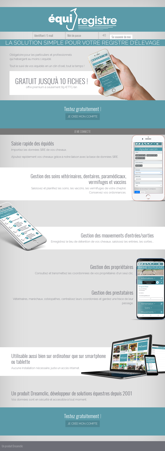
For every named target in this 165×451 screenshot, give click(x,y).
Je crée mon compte (82, 116)
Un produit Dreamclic (12, 446)
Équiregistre (82, 19)
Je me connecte (82, 131)
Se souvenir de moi (121, 37)
